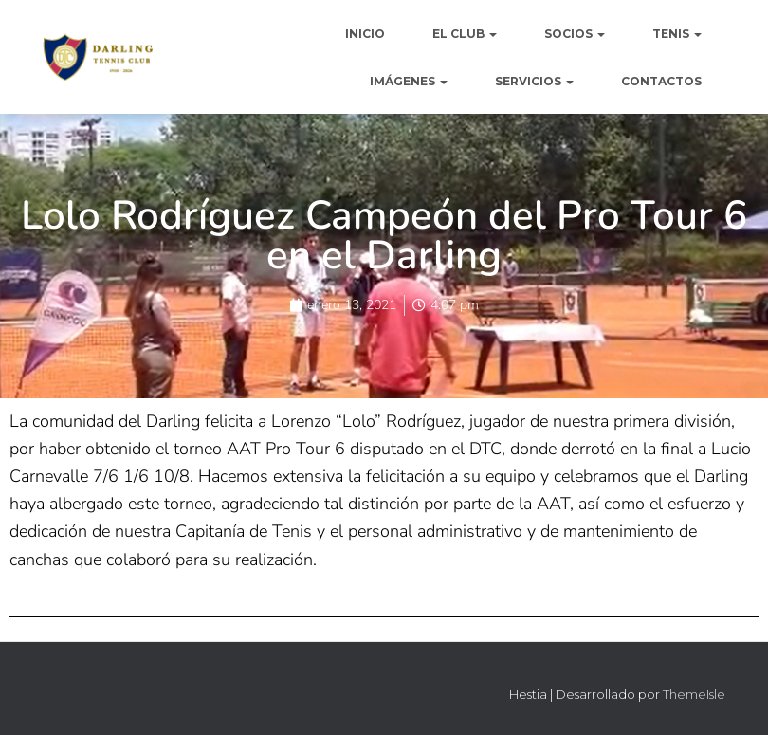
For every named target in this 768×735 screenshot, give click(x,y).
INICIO (365, 34)
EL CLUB (464, 34)
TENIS (677, 34)
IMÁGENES (409, 81)
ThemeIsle (694, 694)
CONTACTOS (661, 81)
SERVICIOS (534, 81)
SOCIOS (574, 34)
